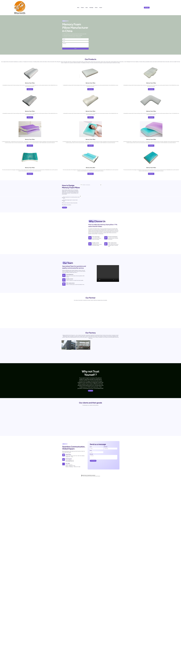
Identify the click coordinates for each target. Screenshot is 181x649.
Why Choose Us (97, 258)
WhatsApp (105, 484)
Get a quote (90, 117)
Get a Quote (30, 89)
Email (91, 488)
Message (91, 492)
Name (91, 484)
